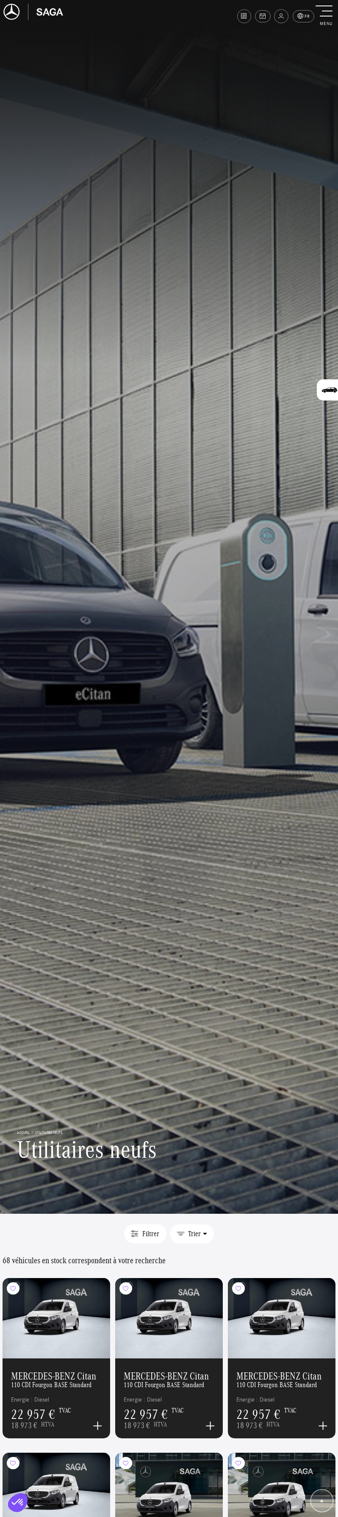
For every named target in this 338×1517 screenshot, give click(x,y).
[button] (326, 16)
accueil (23, 1132)
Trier (189, 1234)
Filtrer (145, 1234)
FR (303, 16)
